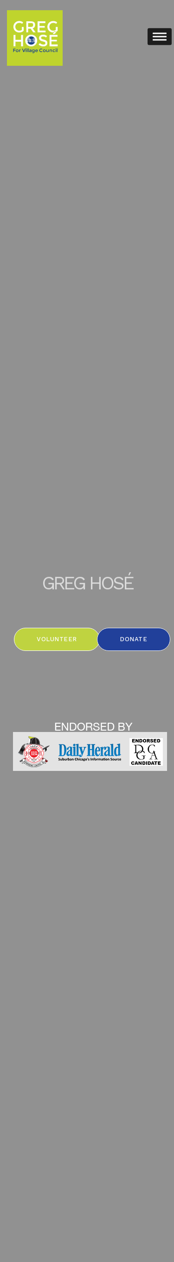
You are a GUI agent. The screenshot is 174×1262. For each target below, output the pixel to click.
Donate (133, 639)
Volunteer (57, 639)
